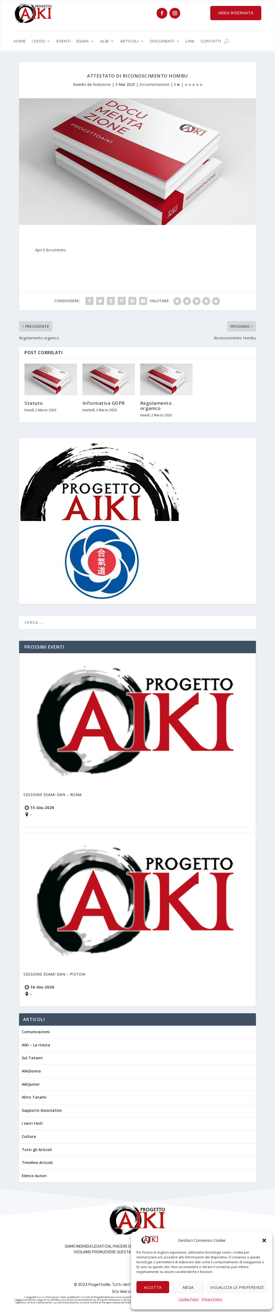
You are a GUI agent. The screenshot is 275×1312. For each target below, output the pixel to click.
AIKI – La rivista (36, 1044)
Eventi (63, 41)
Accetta (152, 1287)
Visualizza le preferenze (237, 1287)
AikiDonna (31, 1071)
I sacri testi (32, 1123)
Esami (83, 41)
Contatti (211, 41)
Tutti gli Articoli (37, 1149)
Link (190, 41)
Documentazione (154, 84)
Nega (188, 1287)
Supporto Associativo (42, 1110)
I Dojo (38, 41)
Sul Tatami (32, 1057)
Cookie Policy (189, 1299)
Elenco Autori (34, 1175)
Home (20, 41)
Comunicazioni (36, 1031)
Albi (104, 41)
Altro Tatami (34, 1097)
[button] (264, 1240)
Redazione (102, 84)
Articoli (129, 41)
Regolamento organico (156, 405)
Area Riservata (235, 12)
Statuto (33, 403)
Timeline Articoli (37, 1162)
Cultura (29, 1136)
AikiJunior (31, 1084)
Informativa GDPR (103, 403)
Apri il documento (50, 249)
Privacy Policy (212, 1299)
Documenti (162, 41)
